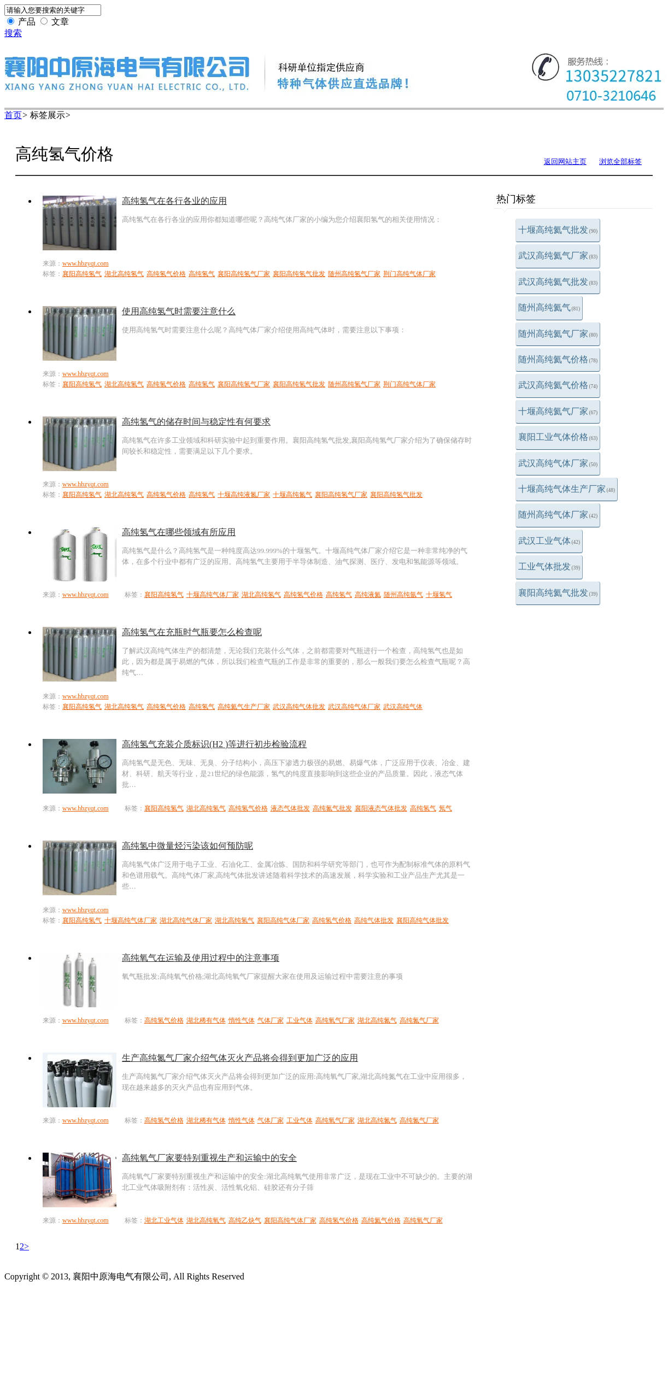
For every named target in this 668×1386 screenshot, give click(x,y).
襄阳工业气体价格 (558, 437)
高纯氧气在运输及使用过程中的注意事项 (200, 957)
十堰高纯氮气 (292, 494)
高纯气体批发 (374, 920)
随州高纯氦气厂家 (558, 333)
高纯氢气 (202, 274)
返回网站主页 (565, 161)
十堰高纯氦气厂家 (558, 411)
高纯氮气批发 (332, 808)
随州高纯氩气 (403, 594)
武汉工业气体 (549, 540)
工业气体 (299, 1020)
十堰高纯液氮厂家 (244, 494)
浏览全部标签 (620, 161)
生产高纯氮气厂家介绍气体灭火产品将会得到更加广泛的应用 (240, 1057)
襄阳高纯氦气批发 (558, 592)
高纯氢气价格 (166, 274)
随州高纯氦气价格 (558, 359)
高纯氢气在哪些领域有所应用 (179, 532)
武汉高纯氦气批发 (558, 281)
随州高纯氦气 (549, 307)
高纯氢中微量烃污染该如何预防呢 (187, 845)
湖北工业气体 (164, 1220)
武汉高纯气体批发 (299, 706)
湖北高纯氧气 (206, 1220)
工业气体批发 (549, 566)
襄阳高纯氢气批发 (299, 274)
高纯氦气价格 (381, 1220)
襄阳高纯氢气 (82, 274)
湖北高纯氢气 (124, 274)
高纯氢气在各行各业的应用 (174, 200)
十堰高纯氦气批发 (558, 229)
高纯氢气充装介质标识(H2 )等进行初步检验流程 (214, 744)
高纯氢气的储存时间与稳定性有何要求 (196, 421)
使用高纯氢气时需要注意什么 (179, 311)
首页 (13, 115)
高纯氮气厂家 (419, 1020)
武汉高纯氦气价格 (558, 385)
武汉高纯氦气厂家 (558, 255)
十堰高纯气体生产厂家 (567, 489)
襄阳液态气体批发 (381, 808)
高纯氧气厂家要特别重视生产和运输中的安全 (209, 1157)
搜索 (13, 33)
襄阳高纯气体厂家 (283, 920)
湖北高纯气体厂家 (186, 920)
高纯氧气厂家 (335, 1020)
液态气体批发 (290, 808)
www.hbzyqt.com (85, 263)
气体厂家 (270, 1020)
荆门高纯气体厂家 (409, 274)
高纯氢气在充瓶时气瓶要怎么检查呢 (192, 632)
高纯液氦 (368, 594)
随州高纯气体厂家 (558, 514)
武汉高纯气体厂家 (558, 463)
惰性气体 (241, 1020)
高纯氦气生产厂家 (244, 706)
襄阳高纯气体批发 (422, 920)
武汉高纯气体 (403, 706)
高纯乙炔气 (244, 1220)
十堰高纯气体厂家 (212, 594)
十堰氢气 (439, 594)
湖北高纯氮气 (377, 1020)
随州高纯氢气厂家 (354, 274)
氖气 (445, 808)
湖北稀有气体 (206, 1020)
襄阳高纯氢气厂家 (244, 274)
